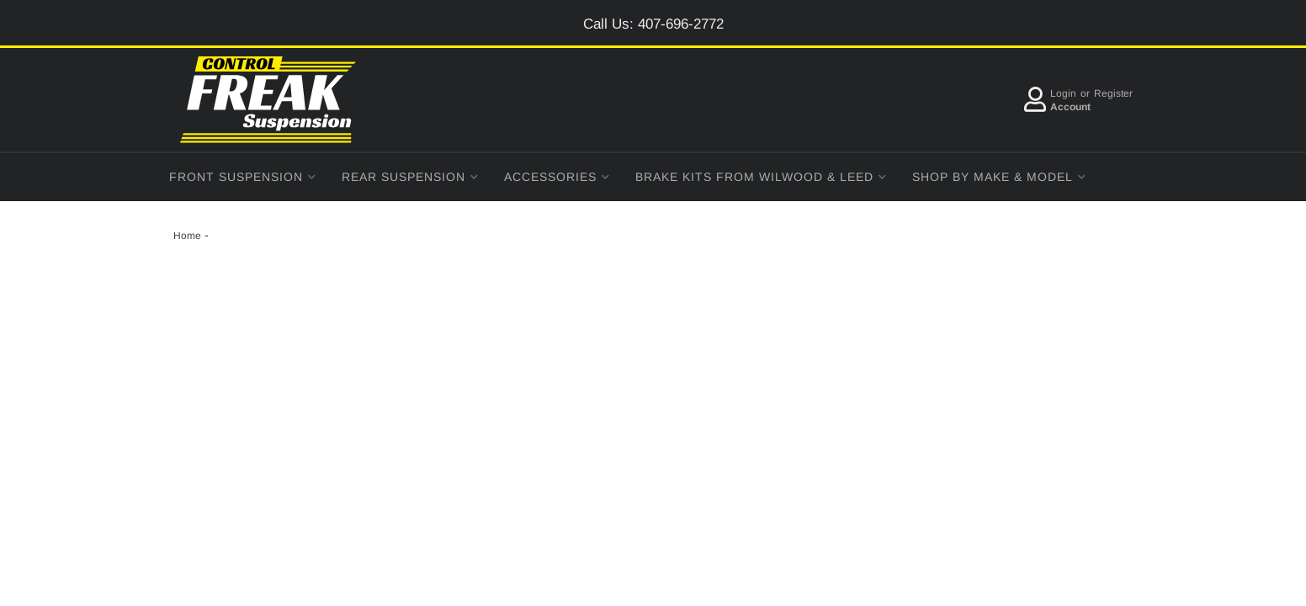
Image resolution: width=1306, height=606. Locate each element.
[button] (243, 177)
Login (1063, 93)
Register (1113, 93)
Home (187, 236)
